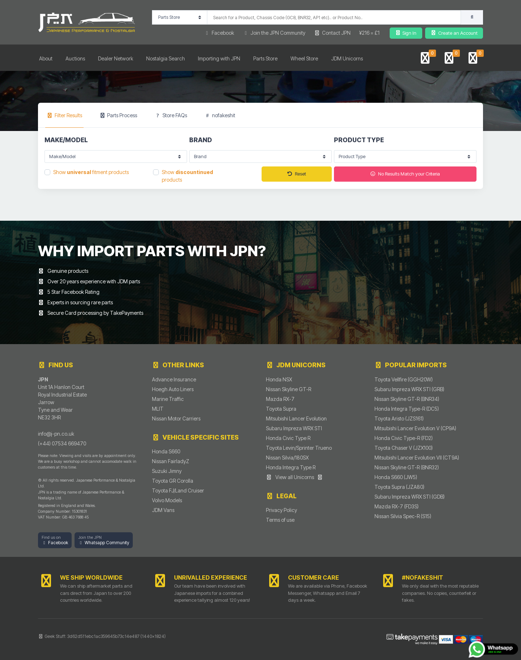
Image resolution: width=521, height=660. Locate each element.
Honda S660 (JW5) (395, 477)
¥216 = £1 (369, 33)
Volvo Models (167, 500)
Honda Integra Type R (290, 467)
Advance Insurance (174, 379)
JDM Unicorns (347, 58)
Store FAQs (170, 115)
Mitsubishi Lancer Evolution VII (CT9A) (416, 457)
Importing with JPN (219, 58)
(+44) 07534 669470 (62, 443)
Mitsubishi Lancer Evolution (296, 418)
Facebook (219, 33)
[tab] (64, 115)
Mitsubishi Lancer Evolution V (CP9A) (415, 428)
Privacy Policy (281, 510)
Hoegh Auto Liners (173, 389)
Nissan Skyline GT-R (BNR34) (406, 399)
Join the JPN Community (274, 33)
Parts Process (118, 115)
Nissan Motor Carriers (176, 418)
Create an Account (454, 33)
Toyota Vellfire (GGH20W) (403, 379)
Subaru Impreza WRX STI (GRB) (409, 389)
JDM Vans (163, 510)
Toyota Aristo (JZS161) (399, 418)
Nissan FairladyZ (170, 461)
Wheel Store (304, 58)
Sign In (405, 33)
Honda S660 (166, 451)
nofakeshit (220, 115)
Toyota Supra (281, 409)
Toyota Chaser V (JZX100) (403, 448)
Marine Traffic (168, 399)
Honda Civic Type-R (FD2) (403, 438)
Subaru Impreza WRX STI (294, 428)
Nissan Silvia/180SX (287, 457)
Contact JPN (332, 33)
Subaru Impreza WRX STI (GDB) (409, 497)
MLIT (158, 409)
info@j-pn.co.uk (56, 434)
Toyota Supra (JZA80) (399, 487)
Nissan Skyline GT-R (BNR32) (406, 467)
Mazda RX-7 (280, 399)
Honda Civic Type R (288, 438)
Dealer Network (115, 58)
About (45, 58)
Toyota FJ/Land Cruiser (178, 490)
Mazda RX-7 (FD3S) (396, 506)
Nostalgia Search (165, 58)
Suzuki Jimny (167, 471)
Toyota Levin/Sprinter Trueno (299, 448)
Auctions (75, 58)
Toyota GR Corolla (172, 481)
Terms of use (280, 520)
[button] (55, 540)
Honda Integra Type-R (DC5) (406, 409)
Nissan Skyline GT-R (288, 389)
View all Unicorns (294, 477)
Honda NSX (279, 379)
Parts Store (265, 58)
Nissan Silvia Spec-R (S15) (402, 516)
